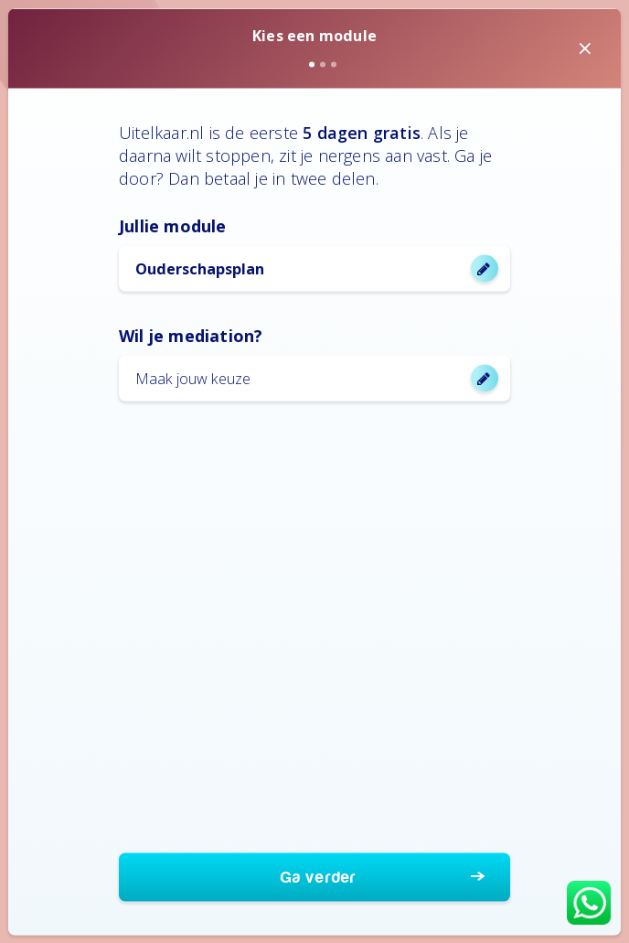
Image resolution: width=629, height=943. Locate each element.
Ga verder (319, 876)
